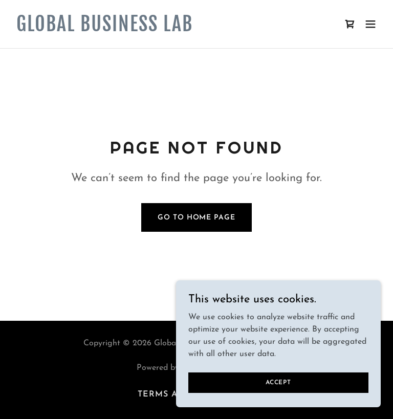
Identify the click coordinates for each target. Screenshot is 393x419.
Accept (278, 382)
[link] (104, 29)
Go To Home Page (196, 218)
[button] (370, 24)
